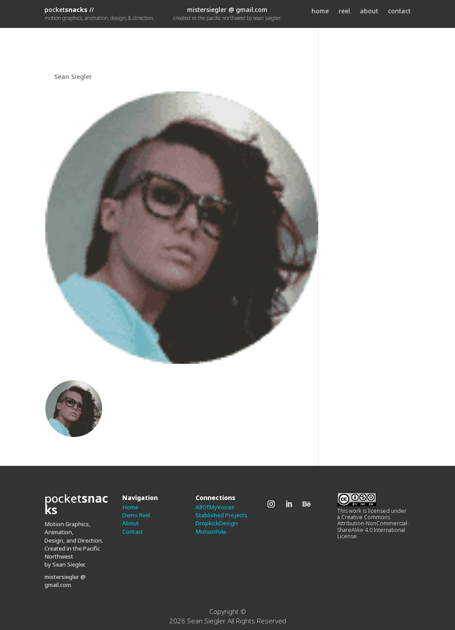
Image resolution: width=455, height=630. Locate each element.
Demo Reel (136, 515)
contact (399, 11)
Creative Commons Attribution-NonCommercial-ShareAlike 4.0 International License (373, 526)
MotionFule (211, 532)
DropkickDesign (217, 523)
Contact (132, 532)
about (369, 11)
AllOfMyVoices (215, 507)
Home (130, 507)
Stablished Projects (221, 515)
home (320, 11)
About (130, 523)
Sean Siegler (73, 76)
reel (344, 11)
